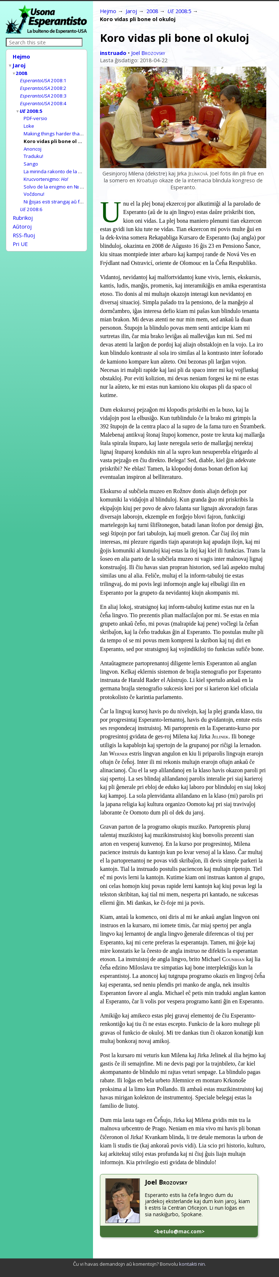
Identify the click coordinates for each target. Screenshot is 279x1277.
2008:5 (31, 107)
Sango (31, 158)
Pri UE (20, 233)
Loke (29, 122)
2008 (22, 71)
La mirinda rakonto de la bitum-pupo (64, 165)
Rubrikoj (23, 209)
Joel (148, 52)
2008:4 (43, 100)
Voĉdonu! (34, 186)
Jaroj (19, 64)
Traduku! (33, 150)
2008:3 (43, 93)
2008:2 (43, 86)
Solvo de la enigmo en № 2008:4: (78, 180)
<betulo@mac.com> (179, 1231)
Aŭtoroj (22, 217)
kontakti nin (192, 1264)
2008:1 (43, 78)
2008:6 (31, 201)
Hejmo (21, 56)
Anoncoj (32, 143)
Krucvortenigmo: (46, 172)
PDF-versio (35, 114)
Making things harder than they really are (70, 129)
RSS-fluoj (24, 225)
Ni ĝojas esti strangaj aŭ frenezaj (60, 194)
